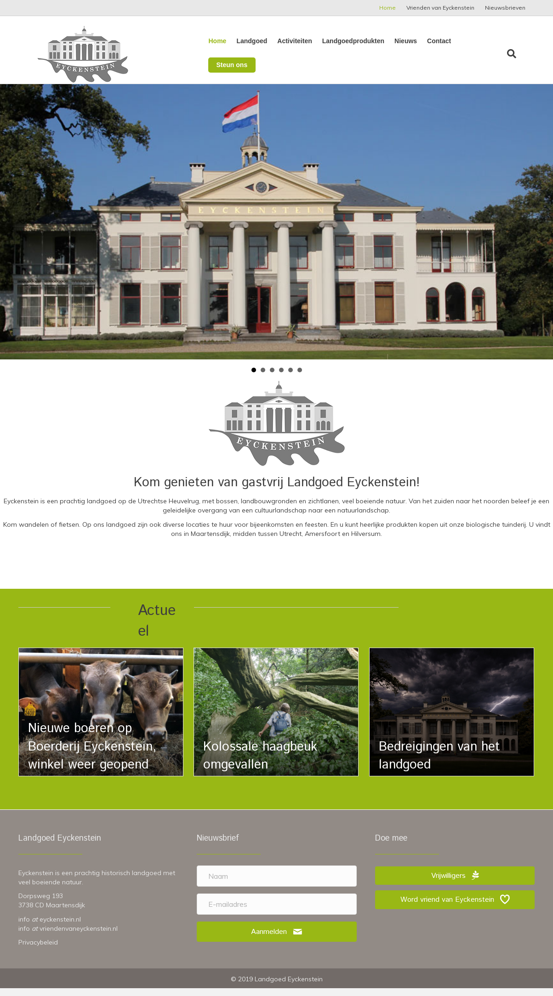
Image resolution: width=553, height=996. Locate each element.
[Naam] (277, 883)
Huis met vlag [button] (253, 378)
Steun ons (482, 53)
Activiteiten (292, 52)
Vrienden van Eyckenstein (440, 7)
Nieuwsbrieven (505, 7)
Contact (437, 52)
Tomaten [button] (299, 378)
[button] (277, 939)
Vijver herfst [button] (281, 378)
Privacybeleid (38, 950)
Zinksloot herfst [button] (290, 378)
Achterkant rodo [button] (263, 378)
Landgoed (249, 52)
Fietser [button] (272, 378)
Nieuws (404, 52)
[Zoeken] (518, 53)
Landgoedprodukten (351, 52)
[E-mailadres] (277, 911)
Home (387, 7)
